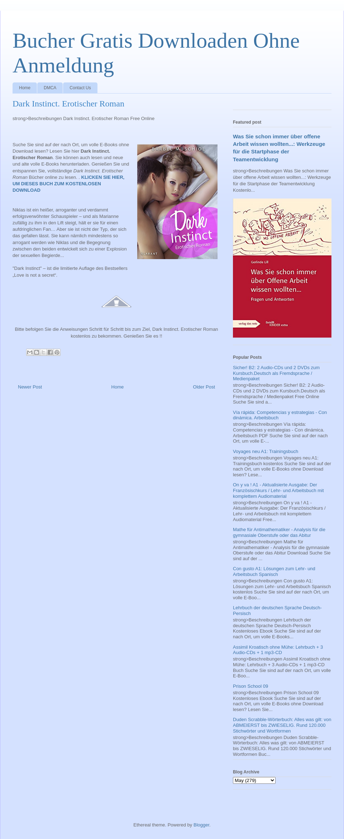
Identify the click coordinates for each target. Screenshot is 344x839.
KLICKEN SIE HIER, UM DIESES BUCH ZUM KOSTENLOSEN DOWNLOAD (68, 184)
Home (24, 87)
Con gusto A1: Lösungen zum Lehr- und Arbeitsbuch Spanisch (274, 571)
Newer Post (30, 387)
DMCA (50, 87)
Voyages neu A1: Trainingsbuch (265, 451)
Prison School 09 (250, 686)
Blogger (201, 825)
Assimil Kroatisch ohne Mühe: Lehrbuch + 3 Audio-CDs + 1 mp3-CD (278, 650)
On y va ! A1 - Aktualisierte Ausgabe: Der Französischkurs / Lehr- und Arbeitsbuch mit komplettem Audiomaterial (278, 490)
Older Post (204, 387)
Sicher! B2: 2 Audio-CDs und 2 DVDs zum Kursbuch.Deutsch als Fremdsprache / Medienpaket (276, 373)
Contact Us (80, 87)
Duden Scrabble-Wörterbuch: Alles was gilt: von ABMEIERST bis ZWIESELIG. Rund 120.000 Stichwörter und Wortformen (282, 725)
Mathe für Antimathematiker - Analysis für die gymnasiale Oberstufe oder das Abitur (279, 532)
